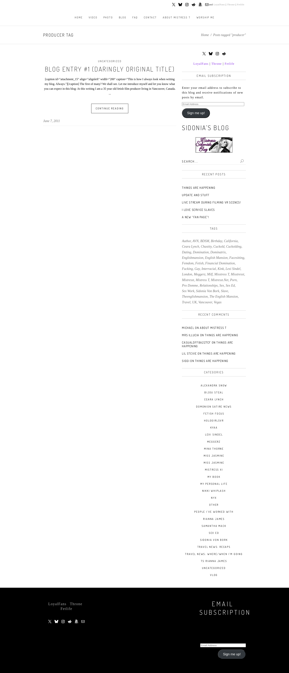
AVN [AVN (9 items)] (195, 241)
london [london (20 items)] (187, 274)
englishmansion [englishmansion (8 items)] (192, 258)
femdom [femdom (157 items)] (188, 263)
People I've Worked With (213, 511)
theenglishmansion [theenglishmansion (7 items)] (195, 296)
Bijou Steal (213, 392)
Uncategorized (109, 61)
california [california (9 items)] (231, 241)
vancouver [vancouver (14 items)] (205, 302)
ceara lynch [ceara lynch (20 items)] (190, 246)
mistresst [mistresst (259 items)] (188, 280)
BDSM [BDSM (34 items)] (204, 241)
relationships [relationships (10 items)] (209, 285)
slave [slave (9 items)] (224, 291)
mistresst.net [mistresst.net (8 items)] (219, 280)
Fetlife (240, 4)
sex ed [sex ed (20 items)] (230, 285)
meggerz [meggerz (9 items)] (199, 274)
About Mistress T (213, 328)
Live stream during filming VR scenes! (211, 202)
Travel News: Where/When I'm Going (214, 554)
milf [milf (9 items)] (210, 274)
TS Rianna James (214, 561)
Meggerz (214, 441)
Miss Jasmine (214, 455)
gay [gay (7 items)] (197, 269)
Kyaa (214, 427)
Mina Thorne (214, 448)
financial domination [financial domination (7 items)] (220, 263)
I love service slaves (198, 210)
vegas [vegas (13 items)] (218, 302)
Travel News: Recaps (214, 546)
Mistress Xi (214, 469)
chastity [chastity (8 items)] (206, 246)
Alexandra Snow (214, 385)
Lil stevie (189, 353)
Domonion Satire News (214, 406)
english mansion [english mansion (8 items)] (216, 258)
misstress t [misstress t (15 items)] (221, 274)
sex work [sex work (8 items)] (188, 291)
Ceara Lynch (214, 399)
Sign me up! (196, 113)
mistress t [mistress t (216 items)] (202, 280)
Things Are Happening (198, 188)
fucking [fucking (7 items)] (187, 269)
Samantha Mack (214, 525)
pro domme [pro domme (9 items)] (190, 285)
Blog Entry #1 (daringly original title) (110, 69)
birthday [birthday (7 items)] (216, 241)
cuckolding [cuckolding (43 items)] (233, 246)
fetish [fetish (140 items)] (199, 263)
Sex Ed (214, 532)
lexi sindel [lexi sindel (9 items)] (233, 269)
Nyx (214, 497)
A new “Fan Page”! (195, 217)
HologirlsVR (214, 420)
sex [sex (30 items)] (221, 285)
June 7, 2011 (51, 121)
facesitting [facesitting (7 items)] (236, 258)
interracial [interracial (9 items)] (209, 269)
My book (214, 476)
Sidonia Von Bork (214, 539)
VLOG (214, 574)
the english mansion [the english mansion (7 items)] (223, 296)
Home (205, 35)
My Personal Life (214, 483)
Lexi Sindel (214, 434)
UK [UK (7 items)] (194, 302)
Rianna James (214, 518)
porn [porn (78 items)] (233, 280)
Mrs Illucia (190, 335)
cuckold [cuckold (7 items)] (218, 246)
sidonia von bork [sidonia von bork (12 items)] (207, 291)
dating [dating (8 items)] (186, 252)
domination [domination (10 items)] (201, 252)
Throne (231, 4)
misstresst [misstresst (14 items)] (237, 274)
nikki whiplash (214, 490)
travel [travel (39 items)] (186, 302)
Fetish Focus (213, 413)
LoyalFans (219, 4)
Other (214, 504)
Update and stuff (196, 195)
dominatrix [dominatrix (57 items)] (218, 252)
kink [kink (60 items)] (221, 269)
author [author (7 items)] (186, 241)
